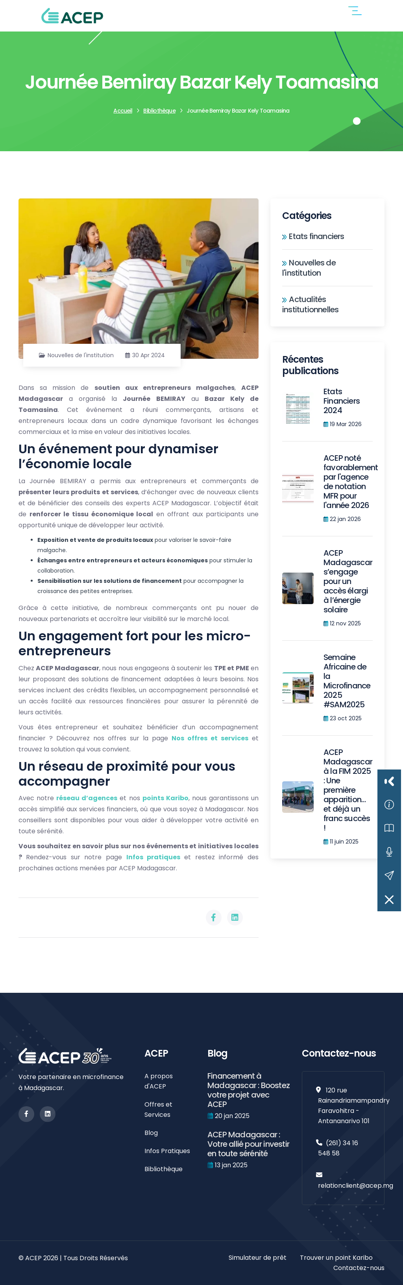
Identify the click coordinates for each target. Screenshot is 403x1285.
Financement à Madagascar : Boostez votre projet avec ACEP (248, 1090)
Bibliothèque (159, 111)
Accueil (122, 111)
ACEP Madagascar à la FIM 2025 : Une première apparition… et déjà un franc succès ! (348, 790)
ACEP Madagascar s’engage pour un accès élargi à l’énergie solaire (348, 581)
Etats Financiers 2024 (342, 401)
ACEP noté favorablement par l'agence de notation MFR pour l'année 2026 (351, 481)
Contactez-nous (359, 1267)
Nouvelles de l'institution (81, 355)
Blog (151, 1132)
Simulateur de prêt (258, 1257)
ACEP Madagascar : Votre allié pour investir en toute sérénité (248, 1144)
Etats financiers (313, 236)
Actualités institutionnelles (310, 304)
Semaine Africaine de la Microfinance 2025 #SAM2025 (347, 681)
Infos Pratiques (167, 1150)
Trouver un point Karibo (336, 1257)
